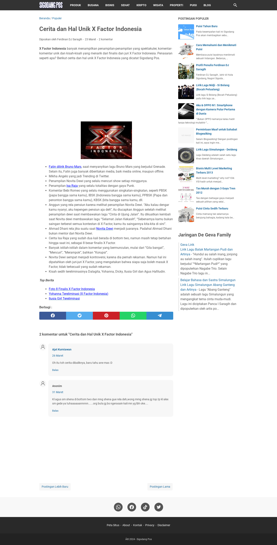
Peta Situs (113, 525)
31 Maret (57, 392)
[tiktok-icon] (145, 507)
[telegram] (159, 316)
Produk (75, 5)
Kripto (141, 5)
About (126, 525)
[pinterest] (106, 316)
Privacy (149, 525)
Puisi (193, 5)
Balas (55, 369)
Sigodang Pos (144, 539)
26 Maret (57, 355)
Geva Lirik (187, 245)
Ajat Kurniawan (61, 349)
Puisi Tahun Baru (206, 26)
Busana (93, 5)
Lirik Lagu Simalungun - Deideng (216, 149)
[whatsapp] (133, 316)
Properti (176, 5)
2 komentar (106, 39)
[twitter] (79, 316)
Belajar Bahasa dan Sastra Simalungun (208, 280)
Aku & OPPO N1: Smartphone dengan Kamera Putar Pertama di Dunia (215, 109)
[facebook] (52, 316)
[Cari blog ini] (235, 5)
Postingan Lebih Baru (55, 486)
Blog (207, 5)
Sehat (125, 5)
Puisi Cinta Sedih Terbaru (212, 208)
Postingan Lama (160, 486)
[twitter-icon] (158, 507)
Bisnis (109, 5)
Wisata (158, 5)
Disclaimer (164, 525)
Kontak (137, 525)
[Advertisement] (106, 91)
